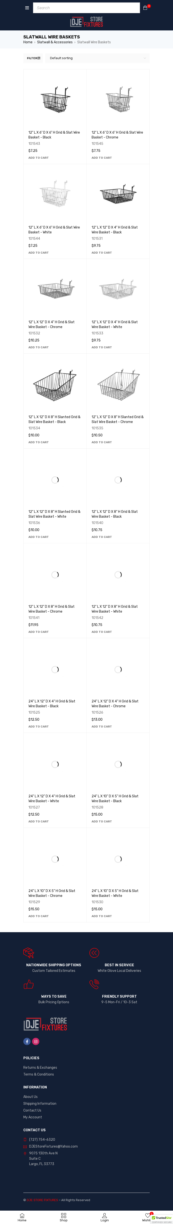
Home (28, 42)
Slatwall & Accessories (55, 42)
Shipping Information (39, 1104)
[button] (38, 157)
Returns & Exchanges (40, 1068)
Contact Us (32, 1110)
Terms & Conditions (38, 1074)
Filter (32, 58)
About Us (30, 1097)
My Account (32, 1117)
